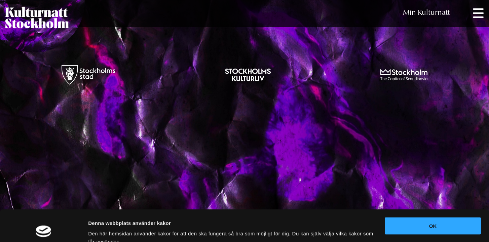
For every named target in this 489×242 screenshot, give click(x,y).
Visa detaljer (103, 229)
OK (433, 194)
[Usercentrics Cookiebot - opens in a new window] (43, 229)
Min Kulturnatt (426, 13)
